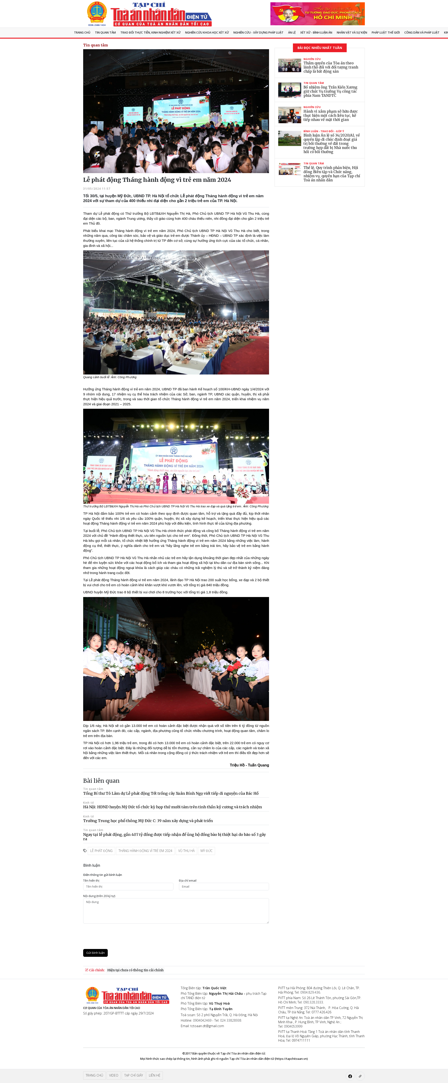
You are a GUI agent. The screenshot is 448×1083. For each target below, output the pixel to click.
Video (113, 1075)
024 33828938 (230, 1020)
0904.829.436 (310, 992)
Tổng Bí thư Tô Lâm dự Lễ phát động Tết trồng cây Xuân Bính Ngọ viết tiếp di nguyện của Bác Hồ (170, 793)
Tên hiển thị (91, 881)
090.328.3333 (313, 1002)
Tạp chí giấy (133, 1075)
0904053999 (293, 1026)
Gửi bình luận (95, 953)
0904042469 (202, 1020)
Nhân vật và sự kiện (352, 32)
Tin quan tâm (105, 32)
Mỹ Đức (207, 851)
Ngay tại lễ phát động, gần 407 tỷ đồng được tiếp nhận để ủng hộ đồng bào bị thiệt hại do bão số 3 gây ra (174, 836)
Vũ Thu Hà (186, 851)
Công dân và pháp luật (421, 32)
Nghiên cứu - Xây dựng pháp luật (258, 32)
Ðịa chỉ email (187, 881)
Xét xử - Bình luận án (316, 32)
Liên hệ (154, 1075)
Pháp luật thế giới (386, 32)
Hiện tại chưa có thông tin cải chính (135, 970)
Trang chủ (82, 32)
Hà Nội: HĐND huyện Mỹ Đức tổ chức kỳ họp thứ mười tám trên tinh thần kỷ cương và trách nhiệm (172, 807)
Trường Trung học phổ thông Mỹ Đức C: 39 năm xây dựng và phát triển (148, 820)
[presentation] (118, 936)
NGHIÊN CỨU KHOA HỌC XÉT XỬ (207, 32)
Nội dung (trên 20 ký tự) (99, 896)
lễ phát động (101, 851)
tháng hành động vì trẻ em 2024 (145, 851)
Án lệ (292, 32)
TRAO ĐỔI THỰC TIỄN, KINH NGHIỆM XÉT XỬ (150, 32)
